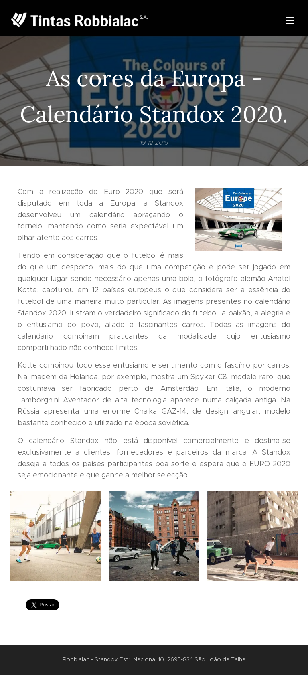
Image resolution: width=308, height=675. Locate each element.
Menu (290, 20)
